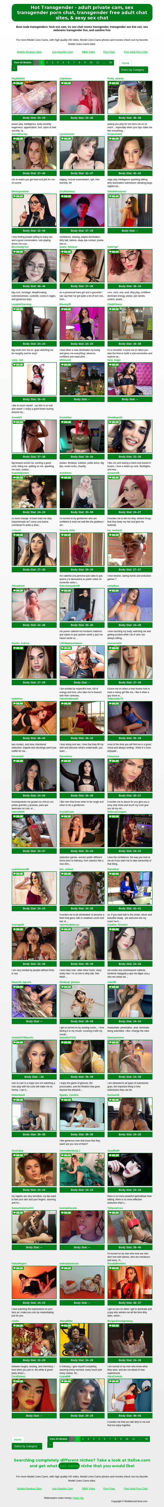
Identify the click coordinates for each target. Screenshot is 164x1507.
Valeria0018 (18, 811)
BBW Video (88, 51)
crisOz (15, 1321)
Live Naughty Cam (62, 51)
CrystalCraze (67, 811)
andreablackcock (69, 1263)
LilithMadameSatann (71, 643)
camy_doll (17, 360)
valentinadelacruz (69, 924)
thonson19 (113, 1095)
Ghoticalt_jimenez (70, 982)
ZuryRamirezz (67, 191)
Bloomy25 (65, 304)
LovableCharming (21, 304)
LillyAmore (66, 78)
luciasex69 (113, 473)
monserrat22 (115, 643)
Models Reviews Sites (29, 51)
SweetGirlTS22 (68, 1037)
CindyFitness (115, 304)
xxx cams (69, 1465)
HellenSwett (18, 1095)
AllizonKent (18, 585)
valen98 (112, 982)
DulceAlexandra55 (70, 585)
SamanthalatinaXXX (23, 1208)
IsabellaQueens (20, 473)
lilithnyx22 (65, 360)
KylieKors (17, 698)
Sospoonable (115, 134)
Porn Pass (109, 51)
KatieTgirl (113, 247)
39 (110, 62)
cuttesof (16, 530)
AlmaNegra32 (115, 417)
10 (91, 62)
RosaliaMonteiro (117, 1263)
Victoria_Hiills (67, 530)
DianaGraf (113, 869)
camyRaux (113, 585)
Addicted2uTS (115, 698)
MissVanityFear (20, 247)
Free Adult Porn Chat (135, 51)
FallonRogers (19, 1263)
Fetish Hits (78, 1498)
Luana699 (65, 1376)
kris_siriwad (66, 869)
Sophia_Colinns (21, 643)
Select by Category (133, 69)
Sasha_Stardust (68, 247)
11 (97, 62)
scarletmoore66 (20, 869)
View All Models (22, 62)
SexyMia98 (113, 1150)
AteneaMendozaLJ (70, 1150)
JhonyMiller (66, 1321)
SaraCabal (17, 1150)
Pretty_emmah (116, 78)
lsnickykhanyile (68, 1208)
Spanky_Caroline (69, 1095)
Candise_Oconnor (118, 924)
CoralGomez (19, 1376)
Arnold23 (17, 417)
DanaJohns (66, 756)
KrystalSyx (66, 417)
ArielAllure (66, 473)
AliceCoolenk (115, 1376)
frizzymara (113, 756)
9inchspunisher (20, 191)
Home (125, 63)
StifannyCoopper (117, 811)
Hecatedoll (18, 756)
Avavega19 (18, 924)
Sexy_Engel (114, 360)
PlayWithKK (18, 78)
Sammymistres (116, 1037)
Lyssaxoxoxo (67, 134)
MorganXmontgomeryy (120, 1321)
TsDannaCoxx (115, 1208)
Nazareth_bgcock (21, 982)
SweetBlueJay (20, 134)
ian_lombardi (115, 530)
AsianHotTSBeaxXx (22, 1037)
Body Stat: (34, 117)
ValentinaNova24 (69, 698)
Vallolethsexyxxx (117, 191)
